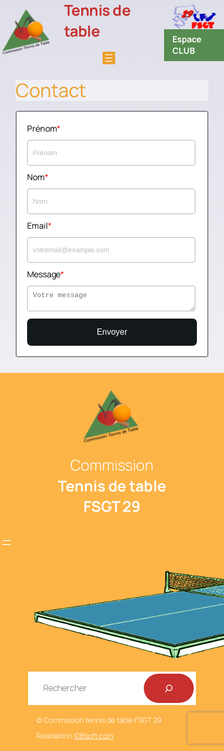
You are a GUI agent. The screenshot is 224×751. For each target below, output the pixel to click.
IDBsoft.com (94, 736)
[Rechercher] (169, 688)
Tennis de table (97, 20)
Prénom (42, 128)
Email (37, 225)
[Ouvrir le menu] (109, 58)
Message (43, 274)
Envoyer (112, 331)
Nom (36, 177)
